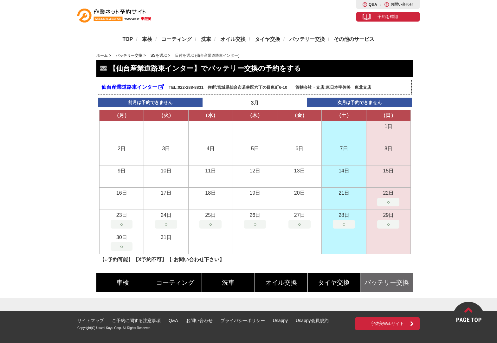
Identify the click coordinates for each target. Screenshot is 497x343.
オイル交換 (233, 39)
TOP (128, 39)
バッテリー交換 (307, 39)
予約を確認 (388, 16)
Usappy (280, 320)
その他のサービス (354, 39)
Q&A (373, 4)
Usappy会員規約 (312, 320)
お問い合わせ (401, 4)
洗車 (206, 39)
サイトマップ (90, 320)
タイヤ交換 (267, 39)
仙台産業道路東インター (132, 87)
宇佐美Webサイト (387, 323)
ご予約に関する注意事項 (136, 320)
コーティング (176, 39)
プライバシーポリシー (243, 320)
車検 (147, 39)
